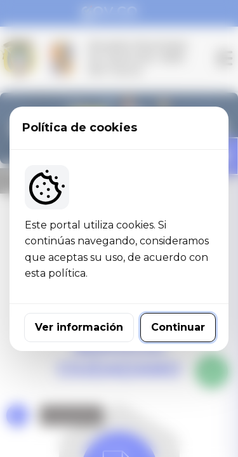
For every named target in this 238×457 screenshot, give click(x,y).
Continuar (178, 327)
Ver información (79, 327)
